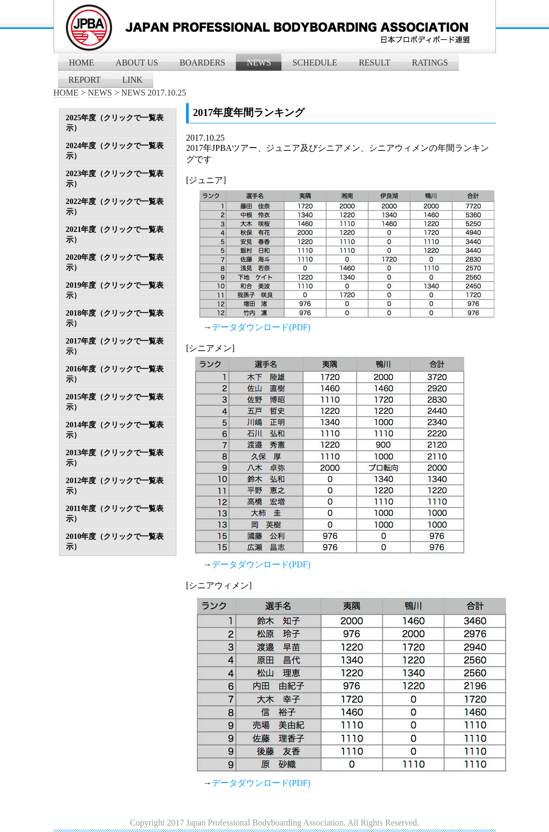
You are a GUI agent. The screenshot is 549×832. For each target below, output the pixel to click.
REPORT (85, 79)
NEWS (259, 62)
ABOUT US (137, 62)
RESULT (374, 62)
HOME (81, 62)
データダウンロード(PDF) (261, 327)
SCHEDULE (315, 62)
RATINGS (430, 62)
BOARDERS (202, 62)
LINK (132, 79)
